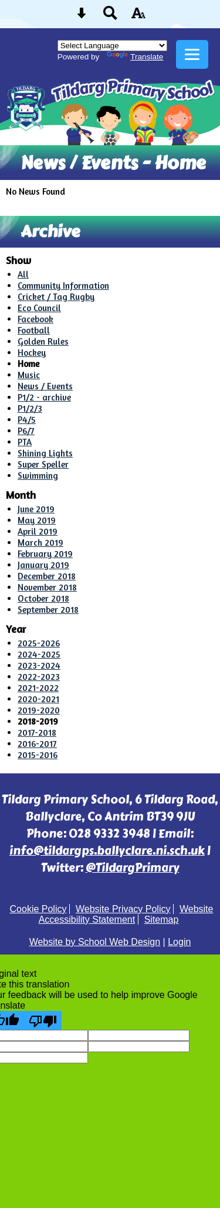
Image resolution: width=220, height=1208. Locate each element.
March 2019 (40, 542)
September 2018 (48, 609)
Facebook (35, 319)
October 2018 (43, 598)
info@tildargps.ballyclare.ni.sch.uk (107, 850)
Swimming (38, 475)
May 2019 (37, 520)
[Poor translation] (43, 1020)
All (23, 274)
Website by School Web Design (95, 942)
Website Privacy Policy (123, 909)
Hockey (32, 352)
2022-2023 (39, 676)
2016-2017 (37, 743)
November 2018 (47, 587)
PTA (25, 442)
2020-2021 (38, 699)
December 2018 (47, 576)
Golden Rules (43, 341)
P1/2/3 (30, 408)
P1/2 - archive (44, 397)
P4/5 (27, 419)
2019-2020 (39, 710)
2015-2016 (37, 754)
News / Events (45, 386)
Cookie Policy (38, 909)
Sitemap (161, 920)
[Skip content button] (81, 17)
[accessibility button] (138, 17)
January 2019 (43, 564)
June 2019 (36, 509)
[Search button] (110, 17)
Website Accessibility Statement (126, 914)
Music (29, 375)
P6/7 (26, 430)
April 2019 (37, 531)
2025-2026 (39, 643)
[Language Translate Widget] (112, 45)
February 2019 (45, 553)
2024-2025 (39, 654)
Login (179, 942)
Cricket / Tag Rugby (56, 296)
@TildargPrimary (133, 867)
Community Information (63, 285)
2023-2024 (39, 665)
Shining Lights (45, 453)
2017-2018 (37, 732)
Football (34, 330)
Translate (135, 56)
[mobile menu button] (192, 54)
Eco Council (39, 307)
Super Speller (43, 464)
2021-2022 (38, 687)
